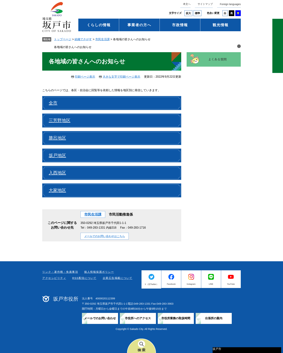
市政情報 (180, 25)
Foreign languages (230, 4)
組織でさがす (83, 39)
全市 (53, 102)
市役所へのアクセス (138, 318)
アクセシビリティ (54, 278)
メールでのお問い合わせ (100, 318)
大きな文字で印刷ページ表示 (121, 76)
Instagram (191, 284)
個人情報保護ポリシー (99, 271)
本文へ (187, 4)
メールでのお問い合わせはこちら (104, 236)
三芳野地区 (59, 120)
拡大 (188, 13)
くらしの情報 (99, 25)
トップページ (62, 39)
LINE (211, 284)
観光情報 (220, 25)
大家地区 (57, 190)
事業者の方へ (139, 25)
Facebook (171, 284)
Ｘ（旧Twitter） (151, 284)
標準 (197, 13)
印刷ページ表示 (85, 76)
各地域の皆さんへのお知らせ (73, 47)
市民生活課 (102, 39)
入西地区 (57, 172)
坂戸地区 (57, 155)
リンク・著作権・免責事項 (60, 271)
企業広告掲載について (117, 278)
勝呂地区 (57, 137)
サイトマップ (205, 4)
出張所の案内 (213, 318)
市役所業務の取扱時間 (175, 318)
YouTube (231, 284)
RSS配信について (84, 278)
